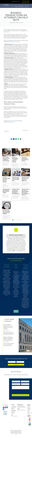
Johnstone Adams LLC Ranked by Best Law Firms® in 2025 (6, 191)
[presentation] (18, 391)
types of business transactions (14, 41)
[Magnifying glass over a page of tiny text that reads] (6, 205)
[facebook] (3, 407)
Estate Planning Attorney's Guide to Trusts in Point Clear (15, 179)
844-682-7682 (18, 120)
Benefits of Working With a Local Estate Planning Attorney (15, 159)
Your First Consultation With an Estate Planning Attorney (6, 179)
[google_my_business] (3, 409)
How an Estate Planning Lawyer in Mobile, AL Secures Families (6, 159)
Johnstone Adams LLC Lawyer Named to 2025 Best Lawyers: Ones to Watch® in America (25, 192)
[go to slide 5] (18, 250)
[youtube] (5, 407)
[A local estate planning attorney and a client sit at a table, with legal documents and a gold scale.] (25, 172)
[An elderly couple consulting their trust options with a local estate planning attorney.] (16, 172)
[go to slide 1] (13, 250)
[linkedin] (7, 407)
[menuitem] (16, 6)
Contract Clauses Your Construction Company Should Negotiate (6, 212)
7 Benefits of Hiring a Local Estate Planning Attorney (25, 159)
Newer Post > (25, 130)
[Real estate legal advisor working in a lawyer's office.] (16, 152)
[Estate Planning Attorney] (6, 172)
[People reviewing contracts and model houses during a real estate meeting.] (6, 152)
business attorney (7, 30)
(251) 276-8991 (14, 416)
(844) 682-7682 (24, 374)
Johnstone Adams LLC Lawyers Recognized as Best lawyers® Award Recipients (16, 191)
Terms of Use (17, 433)
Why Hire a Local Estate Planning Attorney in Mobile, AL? (25, 179)
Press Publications (6, 2)
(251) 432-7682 (25, 1)
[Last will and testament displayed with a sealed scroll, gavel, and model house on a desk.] (25, 152)
